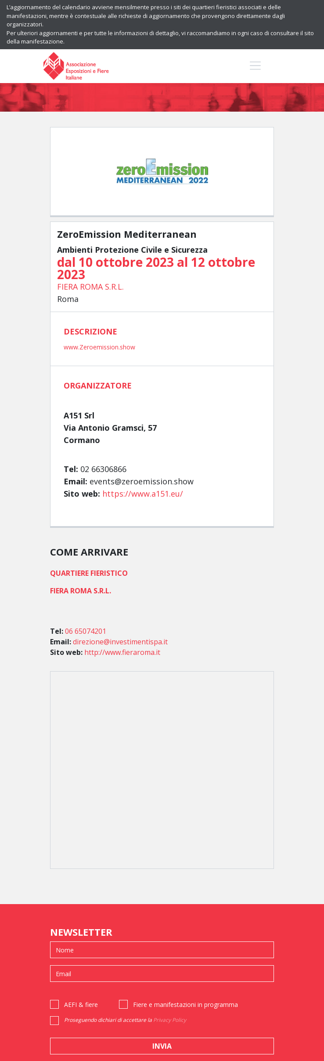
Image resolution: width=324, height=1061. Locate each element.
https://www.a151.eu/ (142, 493)
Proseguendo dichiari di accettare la (125, 1020)
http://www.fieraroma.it (122, 652)
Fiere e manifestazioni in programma (185, 1004)
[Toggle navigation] (255, 65)
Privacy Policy (169, 1020)
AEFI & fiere (81, 1004)
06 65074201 (85, 631)
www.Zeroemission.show (99, 347)
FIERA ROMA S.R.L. (90, 286)
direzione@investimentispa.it (120, 642)
